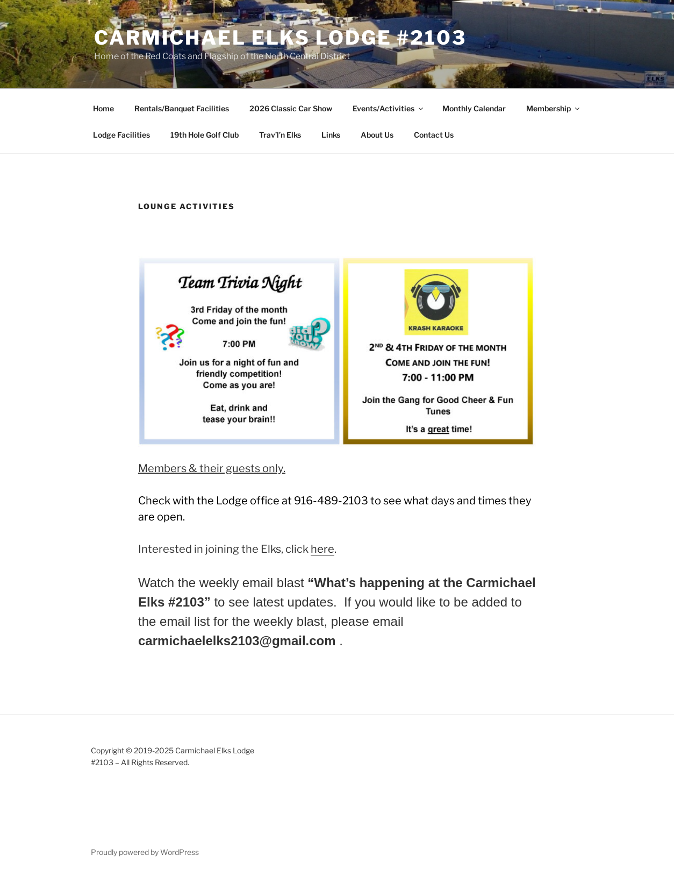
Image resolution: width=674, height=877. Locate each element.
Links (330, 134)
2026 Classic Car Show (290, 108)
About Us (377, 134)
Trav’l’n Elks (280, 134)
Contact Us (434, 134)
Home (103, 108)
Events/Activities (389, 108)
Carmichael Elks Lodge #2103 (280, 37)
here (322, 549)
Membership (553, 108)
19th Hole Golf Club (204, 134)
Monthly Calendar (474, 108)
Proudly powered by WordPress (145, 852)
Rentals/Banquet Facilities (181, 108)
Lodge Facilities (121, 134)
